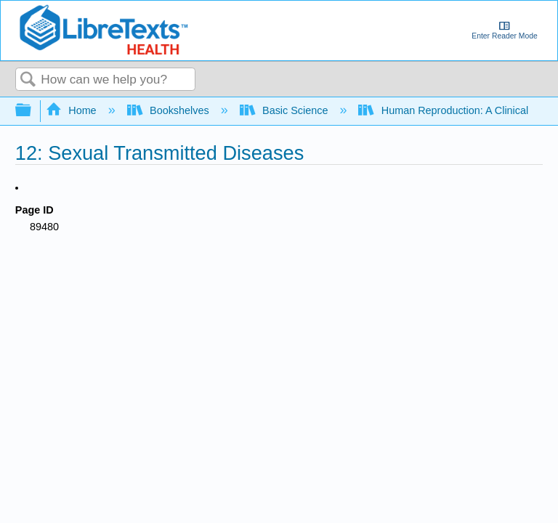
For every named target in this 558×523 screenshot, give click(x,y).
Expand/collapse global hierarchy (32, 111)
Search (28, 80)
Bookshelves (169, 110)
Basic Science (285, 110)
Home (73, 110)
